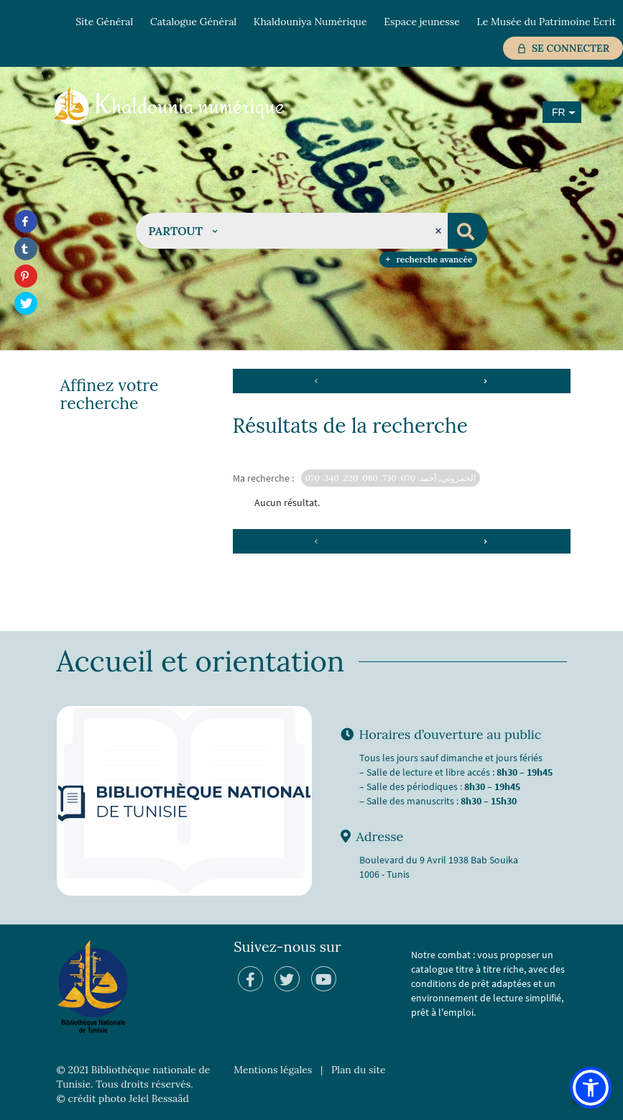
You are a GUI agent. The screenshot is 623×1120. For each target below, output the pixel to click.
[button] (183, 231)
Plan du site (358, 1069)
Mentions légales (273, 1069)
